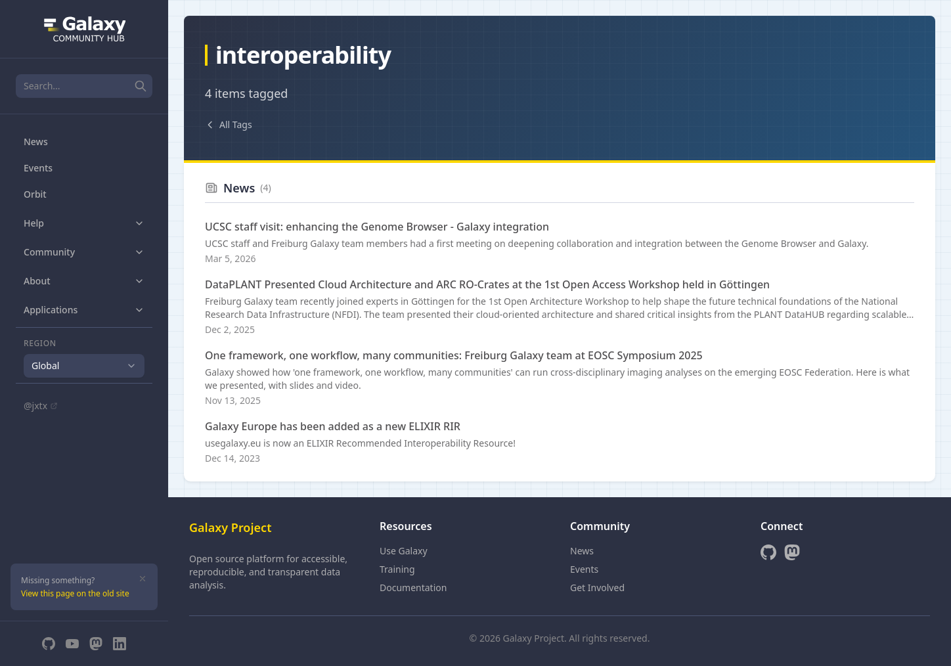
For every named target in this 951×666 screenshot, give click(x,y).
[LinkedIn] (119, 643)
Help (84, 223)
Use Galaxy (404, 550)
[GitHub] (48, 643)
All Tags (228, 124)
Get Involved (597, 587)
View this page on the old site (75, 593)
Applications (84, 309)
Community (84, 252)
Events (38, 168)
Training (397, 569)
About (84, 281)
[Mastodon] (95, 643)
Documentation (413, 587)
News (36, 141)
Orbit (35, 194)
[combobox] (84, 366)
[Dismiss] (142, 578)
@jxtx (41, 405)
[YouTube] (72, 643)
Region (40, 343)
